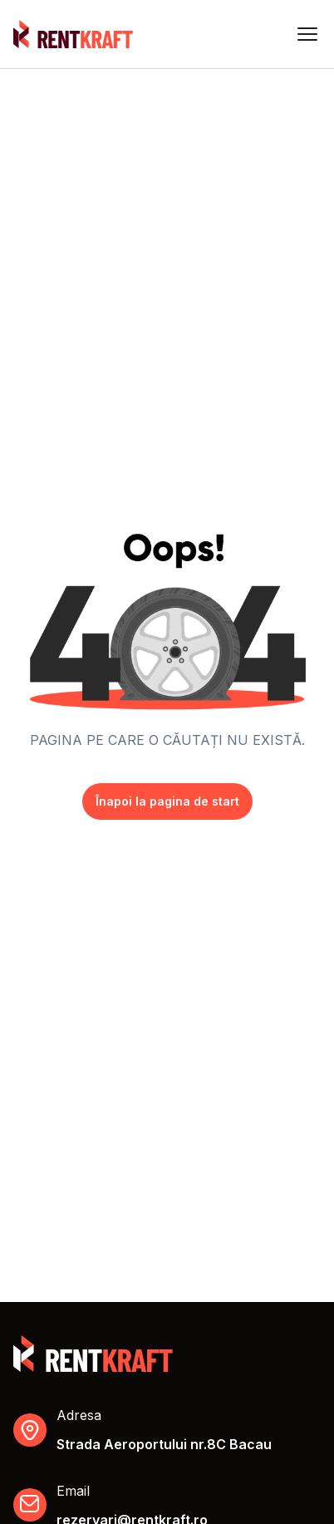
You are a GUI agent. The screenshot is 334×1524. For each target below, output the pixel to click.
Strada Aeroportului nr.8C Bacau (164, 1444)
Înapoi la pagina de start (167, 801)
